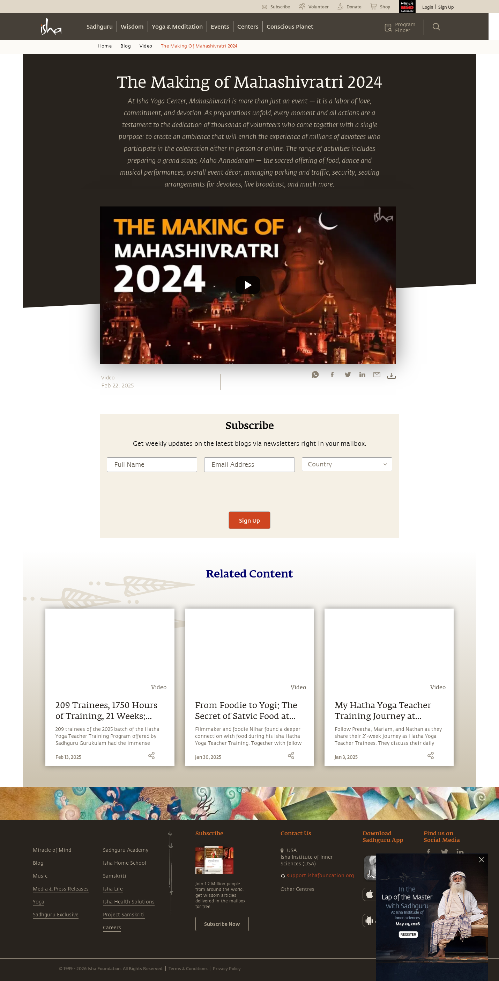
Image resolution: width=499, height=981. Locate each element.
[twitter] (347, 376)
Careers (112, 927)
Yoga (38, 901)
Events (220, 26)
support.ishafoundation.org (320, 875)
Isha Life (113, 889)
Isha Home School (124, 863)
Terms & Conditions (188, 968)
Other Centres (297, 889)
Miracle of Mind (52, 850)
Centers (248, 26)
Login (427, 7)
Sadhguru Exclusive (56, 914)
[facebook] (332, 376)
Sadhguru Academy (125, 850)
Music (40, 876)
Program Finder (405, 27)
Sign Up (446, 7)
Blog (125, 46)
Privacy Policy (227, 968)
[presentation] (249, 490)
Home (105, 46)
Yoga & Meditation (177, 26)
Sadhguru (100, 26)
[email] (377, 376)
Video (146, 46)
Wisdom (132, 26)
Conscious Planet (290, 26)
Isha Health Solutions (129, 901)
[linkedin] (362, 376)
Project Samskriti (124, 914)
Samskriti (114, 876)
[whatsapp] (315, 376)
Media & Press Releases (61, 889)
